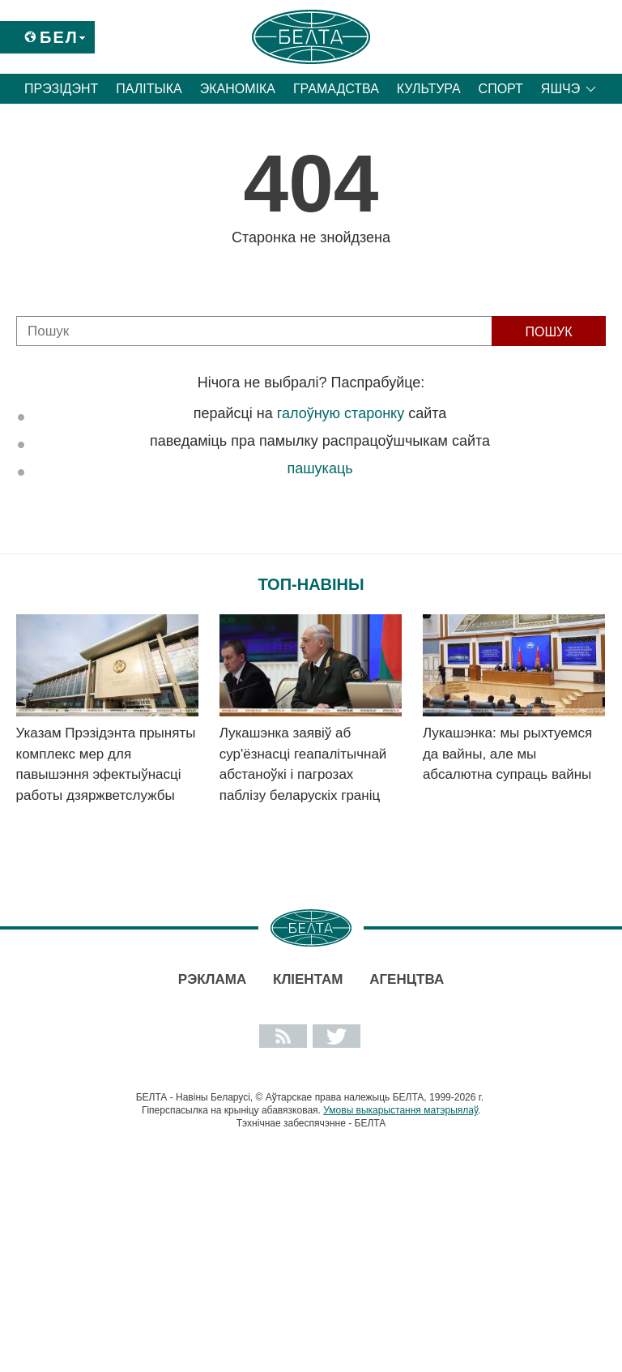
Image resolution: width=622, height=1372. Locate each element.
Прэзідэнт (61, 89)
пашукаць (319, 468)
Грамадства (336, 89)
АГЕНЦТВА (406, 979)
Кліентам (308, 979)
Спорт (501, 89)
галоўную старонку (340, 413)
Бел (59, 37)
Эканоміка (237, 89)
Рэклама (212, 979)
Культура (429, 89)
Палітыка (148, 89)
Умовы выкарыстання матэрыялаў (400, 1110)
